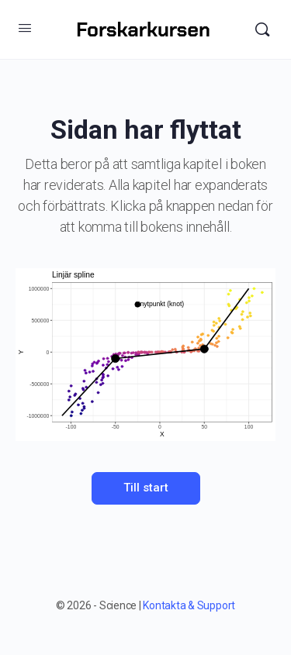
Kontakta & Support (189, 605)
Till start (145, 488)
